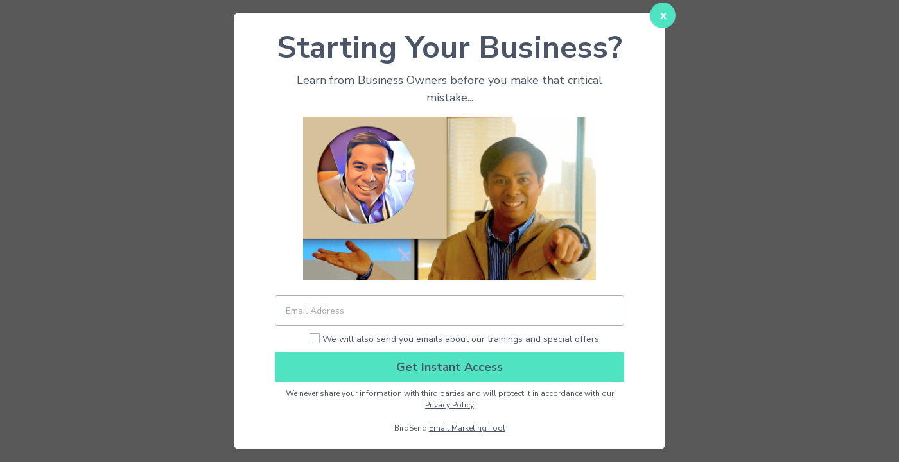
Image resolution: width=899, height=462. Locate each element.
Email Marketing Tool (467, 428)
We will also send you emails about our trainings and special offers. (461, 339)
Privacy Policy (449, 405)
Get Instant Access (449, 367)
